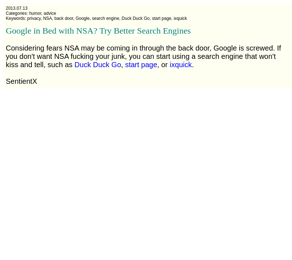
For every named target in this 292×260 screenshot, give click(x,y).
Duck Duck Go (97, 65)
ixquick (181, 65)
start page (141, 65)
